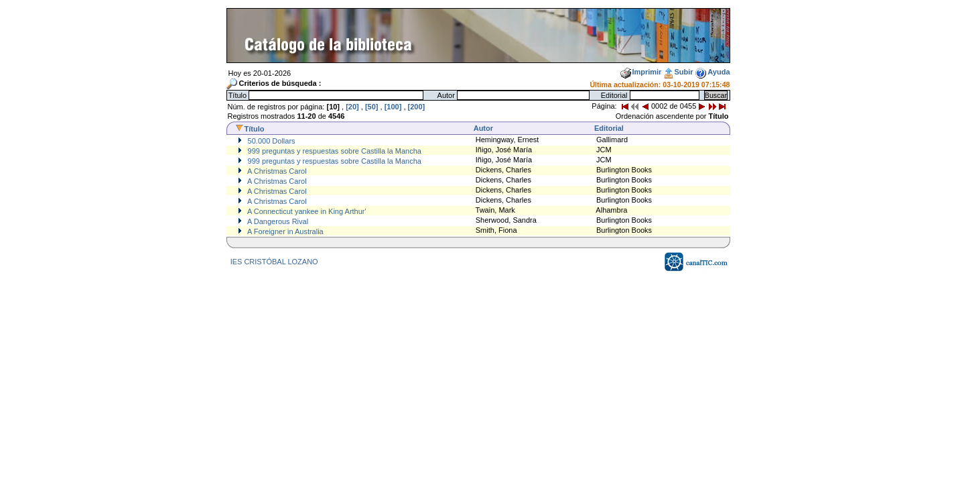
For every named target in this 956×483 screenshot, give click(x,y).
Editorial (609, 128)
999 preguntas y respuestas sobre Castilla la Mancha (333, 151)
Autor (483, 128)
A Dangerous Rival (277, 221)
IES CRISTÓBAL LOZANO (274, 262)
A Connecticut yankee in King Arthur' (306, 211)
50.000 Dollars (270, 141)
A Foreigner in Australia (285, 231)
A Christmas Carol (276, 171)
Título (250, 129)
